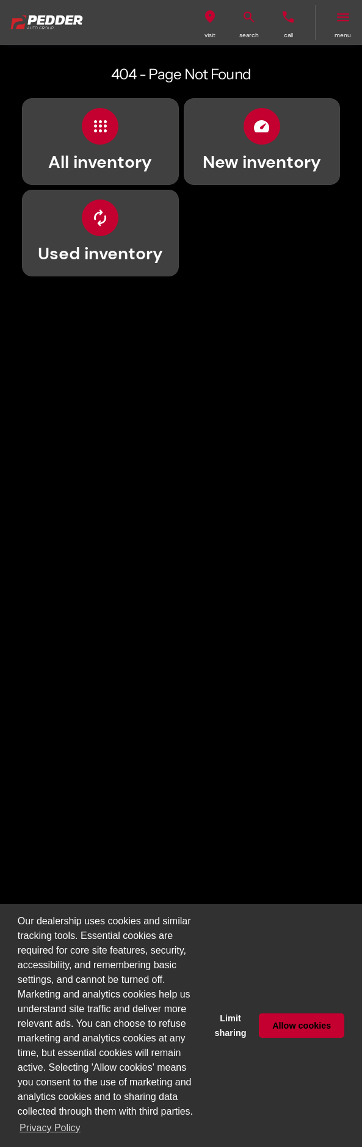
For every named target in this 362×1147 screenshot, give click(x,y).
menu (343, 35)
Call (288, 35)
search (249, 35)
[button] (210, 22)
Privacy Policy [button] (50, 1128)
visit (210, 35)
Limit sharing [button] (231, 1025)
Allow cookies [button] (301, 1025)
